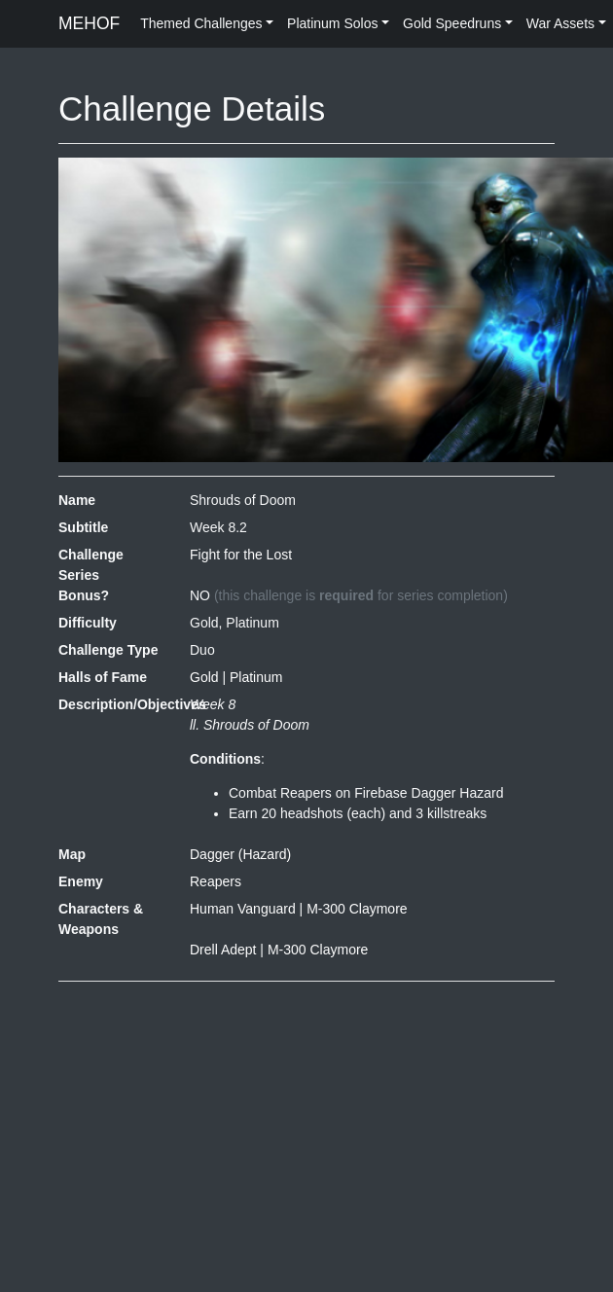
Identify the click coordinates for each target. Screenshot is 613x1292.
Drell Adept (223, 949)
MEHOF (89, 23)
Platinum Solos (332, 23)
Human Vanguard (243, 908)
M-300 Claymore (356, 908)
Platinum (256, 677)
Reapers (215, 881)
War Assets (560, 23)
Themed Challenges (201, 23)
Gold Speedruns (452, 23)
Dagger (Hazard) (240, 854)
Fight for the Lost (241, 554)
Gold (204, 677)
